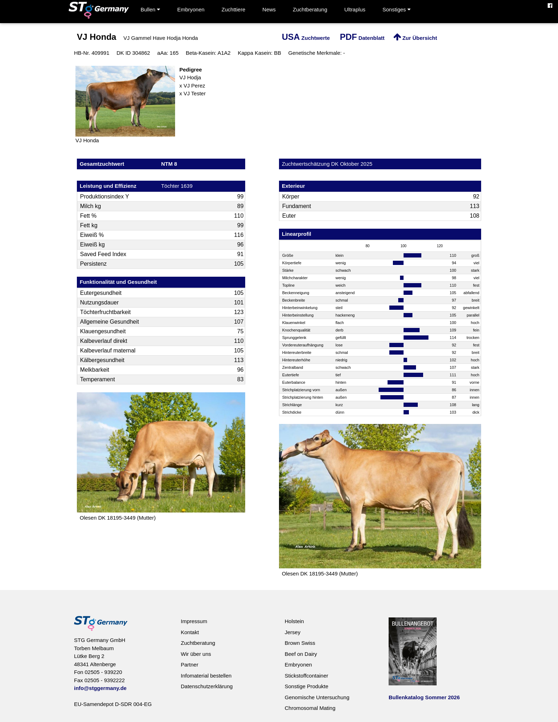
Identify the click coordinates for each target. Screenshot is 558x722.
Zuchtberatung (310, 9)
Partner (189, 665)
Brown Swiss (300, 643)
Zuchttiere (234, 9)
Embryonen (191, 9)
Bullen (150, 9)
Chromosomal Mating (310, 708)
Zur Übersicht (415, 38)
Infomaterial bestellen (206, 676)
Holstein (294, 621)
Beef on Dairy (301, 654)
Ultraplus (354, 9)
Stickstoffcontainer (306, 676)
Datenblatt (362, 38)
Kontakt (190, 632)
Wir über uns (196, 654)
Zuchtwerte (306, 38)
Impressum (194, 621)
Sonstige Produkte (306, 686)
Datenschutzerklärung (207, 686)
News (269, 9)
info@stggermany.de (100, 688)
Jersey (292, 632)
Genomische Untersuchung (317, 697)
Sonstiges (397, 9)
